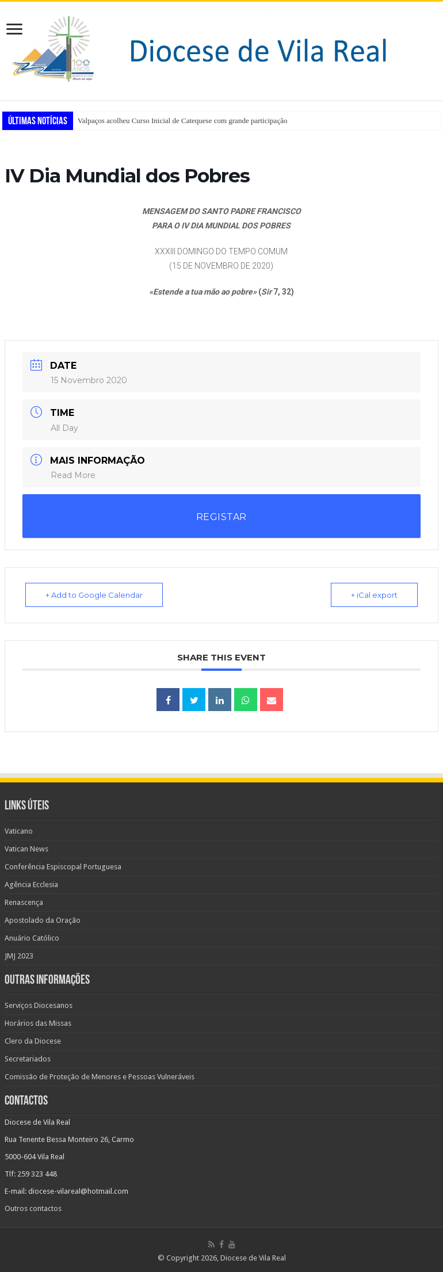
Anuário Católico (32, 938)
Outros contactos (33, 1208)
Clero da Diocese (33, 1041)
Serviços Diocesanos (38, 1005)
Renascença (24, 902)
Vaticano (19, 831)
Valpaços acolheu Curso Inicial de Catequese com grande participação (183, 120)
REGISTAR (221, 516)
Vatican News (26, 849)
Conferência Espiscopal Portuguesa (63, 866)
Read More (73, 475)
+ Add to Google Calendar (94, 594)
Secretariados (28, 1059)
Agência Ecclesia (31, 884)
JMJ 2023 (19, 956)
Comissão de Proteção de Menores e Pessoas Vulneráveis (99, 1076)
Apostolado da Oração (43, 920)
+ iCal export (374, 594)
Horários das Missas (38, 1023)
